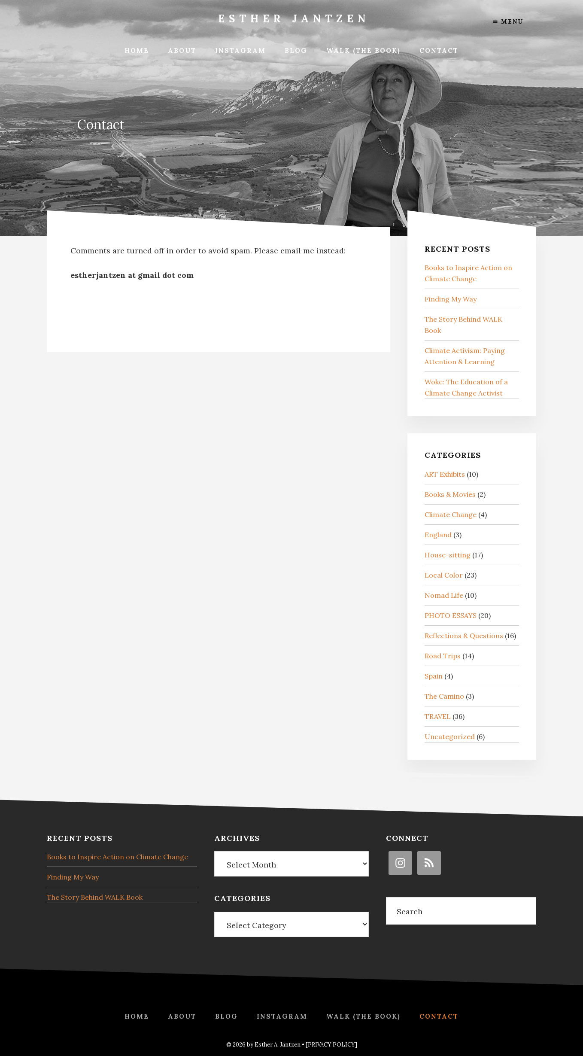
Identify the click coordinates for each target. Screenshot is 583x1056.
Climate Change (451, 514)
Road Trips (443, 655)
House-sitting (448, 555)
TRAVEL (438, 716)
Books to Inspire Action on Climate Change (117, 856)
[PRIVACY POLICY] (331, 1044)
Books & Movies (450, 494)
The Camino (444, 696)
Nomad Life (444, 595)
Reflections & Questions (464, 635)
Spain (434, 676)
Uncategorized (450, 736)
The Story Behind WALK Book (95, 897)
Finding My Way (451, 299)
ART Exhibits (445, 474)
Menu (508, 21)
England (438, 534)
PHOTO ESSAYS (451, 615)
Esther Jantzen (294, 18)
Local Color (444, 575)
